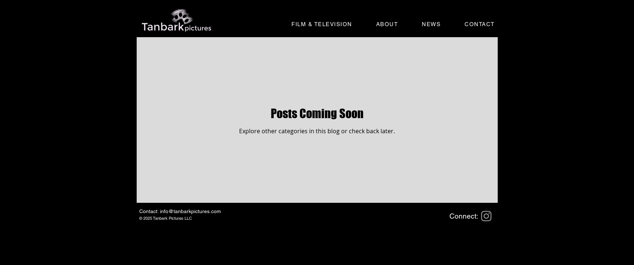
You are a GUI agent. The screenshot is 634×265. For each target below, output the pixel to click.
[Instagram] (486, 216)
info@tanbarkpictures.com (190, 211)
